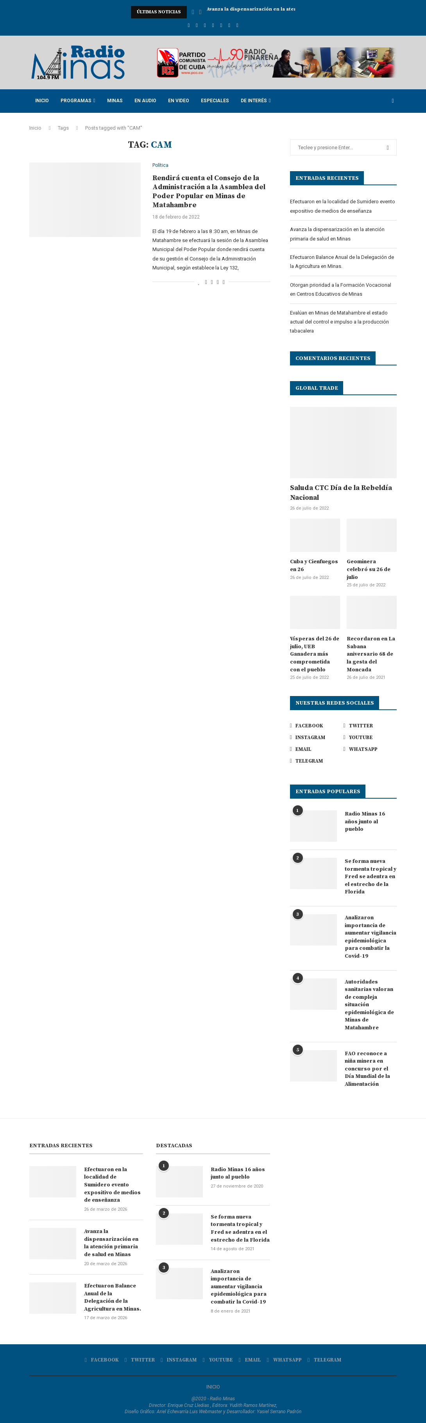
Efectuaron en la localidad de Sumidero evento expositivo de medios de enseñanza (112, 1185)
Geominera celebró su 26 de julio (368, 569)
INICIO (213, 1387)
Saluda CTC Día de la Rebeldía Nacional (341, 492)
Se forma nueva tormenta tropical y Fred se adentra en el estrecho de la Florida (370, 876)
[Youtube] (213, 25)
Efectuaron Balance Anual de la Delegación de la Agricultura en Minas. (112, 1297)
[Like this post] (199, 282)
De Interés (254, 100)
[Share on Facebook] (206, 282)
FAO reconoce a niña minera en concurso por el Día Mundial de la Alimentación (367, 1069)
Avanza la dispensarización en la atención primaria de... (274, 12)
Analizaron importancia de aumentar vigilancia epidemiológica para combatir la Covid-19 (370, 937)
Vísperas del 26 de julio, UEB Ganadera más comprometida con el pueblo (314, 654)
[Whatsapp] (229, 25)
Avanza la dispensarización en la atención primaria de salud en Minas (111, 1243)
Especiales (215, 100)
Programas (76, 100)
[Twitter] (197, 25)
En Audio (145, 100)
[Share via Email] (224, 282)
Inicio (42, 100)
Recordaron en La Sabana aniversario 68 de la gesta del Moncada (371, 654)
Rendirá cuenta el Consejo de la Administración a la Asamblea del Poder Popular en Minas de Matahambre (208, 192)
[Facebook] (189, 25)
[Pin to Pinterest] (218, 282)
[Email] (221, 25)
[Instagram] (205, 25)
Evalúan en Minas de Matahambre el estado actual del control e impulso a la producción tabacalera (339, 322)
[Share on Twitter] (212, 282)
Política (160, 165)
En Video (178, 100)
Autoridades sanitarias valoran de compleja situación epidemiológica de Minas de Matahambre (369, 1005)
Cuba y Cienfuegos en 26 (314, 565)
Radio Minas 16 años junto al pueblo (365, 821)
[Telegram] (237, 25)
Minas (115, 100)
